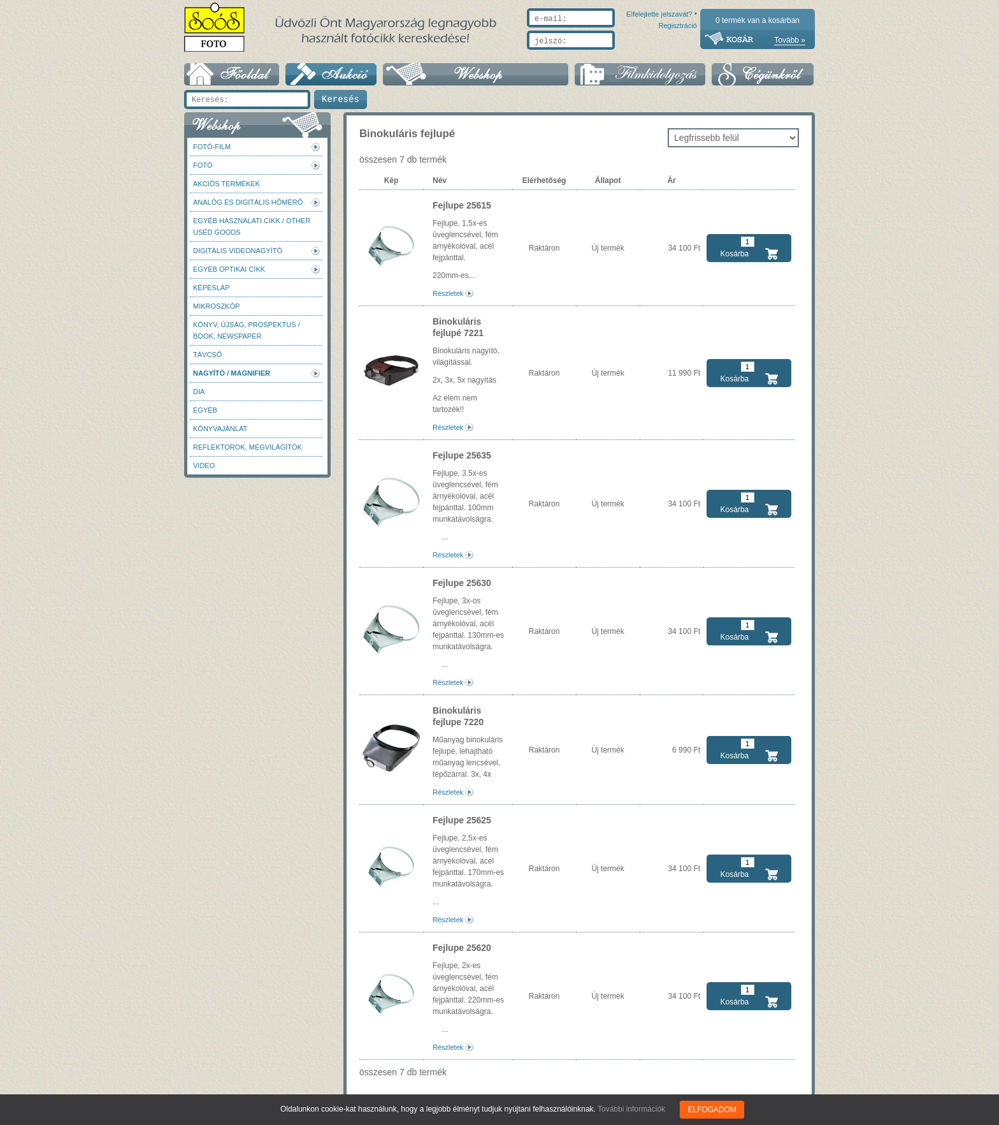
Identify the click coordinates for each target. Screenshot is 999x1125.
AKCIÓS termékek (226, 184)
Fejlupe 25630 (462, 583)
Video (204, 465)
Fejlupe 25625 (462, 820)
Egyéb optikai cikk (229, 269)
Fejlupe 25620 (462, 948)
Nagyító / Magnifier (231, 373)
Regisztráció (677, 55)
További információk (631, 1109)
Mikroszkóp (216, 306)
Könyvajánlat (220, 428)
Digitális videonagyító (237, 250)
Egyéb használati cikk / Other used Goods (251, 226)
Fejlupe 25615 (462, 205)
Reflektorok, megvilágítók (247, 447)
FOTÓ (203, 165)
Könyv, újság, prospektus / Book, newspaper (246, 330)
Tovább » (789, 40)
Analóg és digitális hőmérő (248, 202)
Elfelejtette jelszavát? (618, 55)
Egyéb (205, 410)
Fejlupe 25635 (462, 455)
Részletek (448, 293)
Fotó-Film (212, 147)
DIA (199, 391)
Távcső (207, 354)
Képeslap (211, 287)
